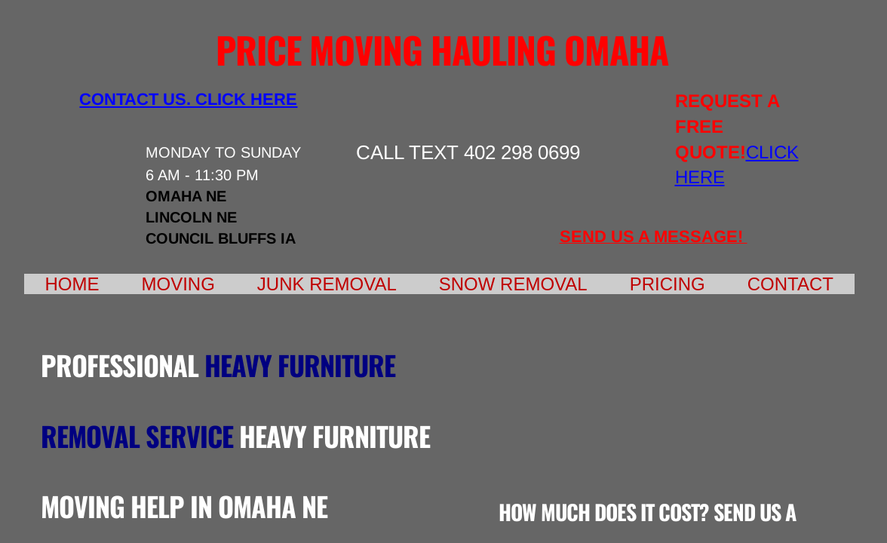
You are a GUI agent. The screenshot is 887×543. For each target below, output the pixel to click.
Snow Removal (513, 284)
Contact (790, 284)
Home (72, 284)
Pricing (667, 284)
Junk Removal (327, 284)
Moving (178, 284)
